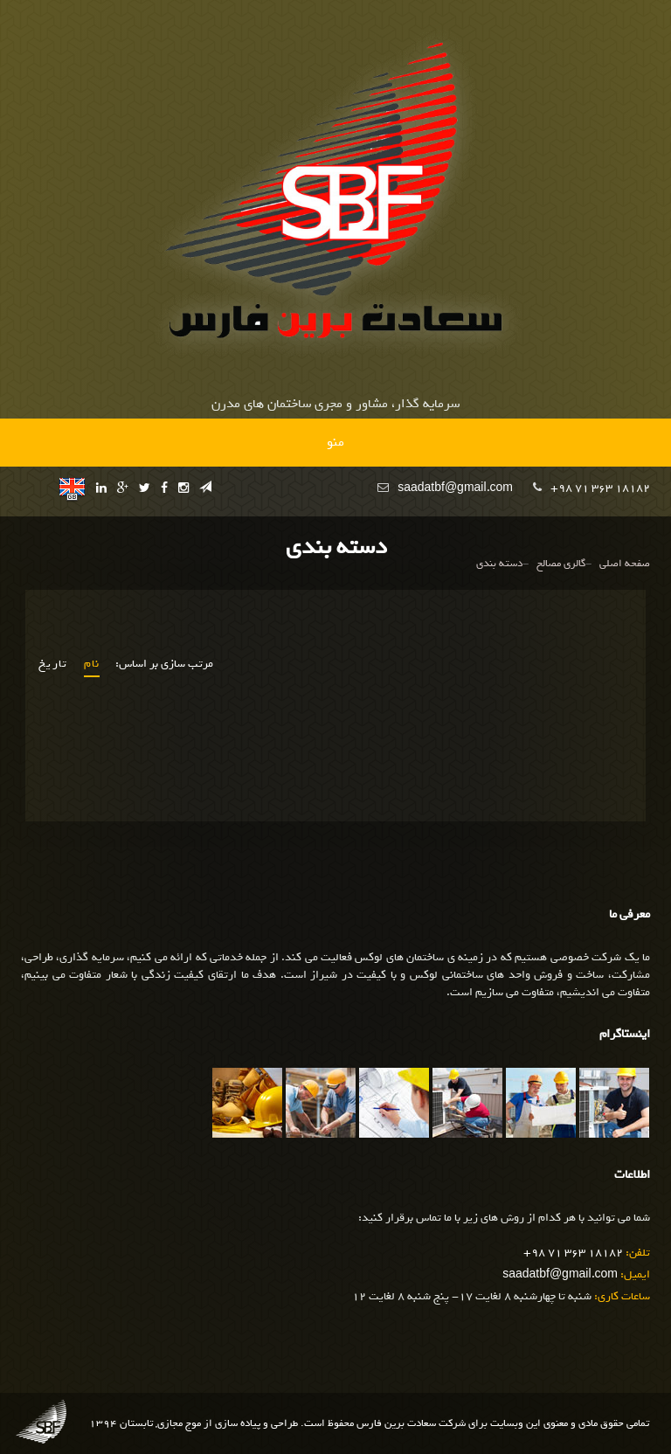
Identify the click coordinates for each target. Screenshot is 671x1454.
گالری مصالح (560, 564)
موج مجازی (179, 1423)
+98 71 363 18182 (600, 488)
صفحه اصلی (624, 564)
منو (335, 442)
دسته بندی (499, 564)
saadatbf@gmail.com (455, 488)
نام (92, 664)
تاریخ (53, 664)
